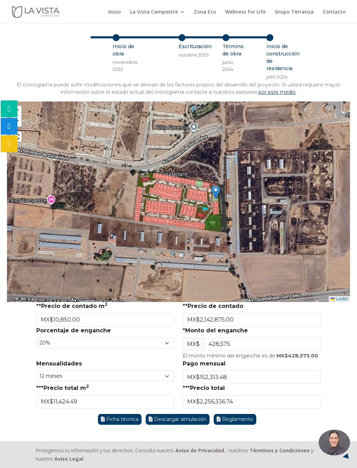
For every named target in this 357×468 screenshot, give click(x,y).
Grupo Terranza (294, 12)
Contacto (334, 12)
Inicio (114, 12)
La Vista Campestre (154, 12)
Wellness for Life (245, 12)
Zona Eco (205, 12)
